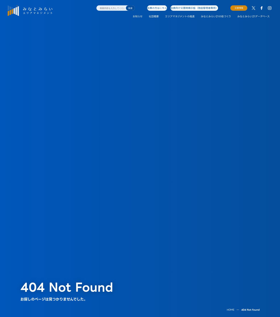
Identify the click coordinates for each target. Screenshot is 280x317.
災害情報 (239, 8)
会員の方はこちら (156, 8)
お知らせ (137, 16)
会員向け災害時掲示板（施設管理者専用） (196, 8)
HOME (230, 289)
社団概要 (154, 16)
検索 (130, 8)
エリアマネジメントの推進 (180, 16)
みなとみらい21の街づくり (216, 16)
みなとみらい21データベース (253, 16)
